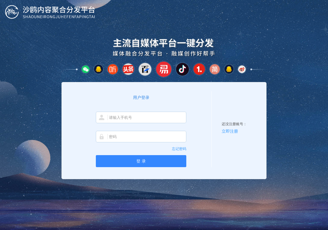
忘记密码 (179, 149)
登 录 (141, 161)
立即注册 (230, 131)
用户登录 (141, 97)
